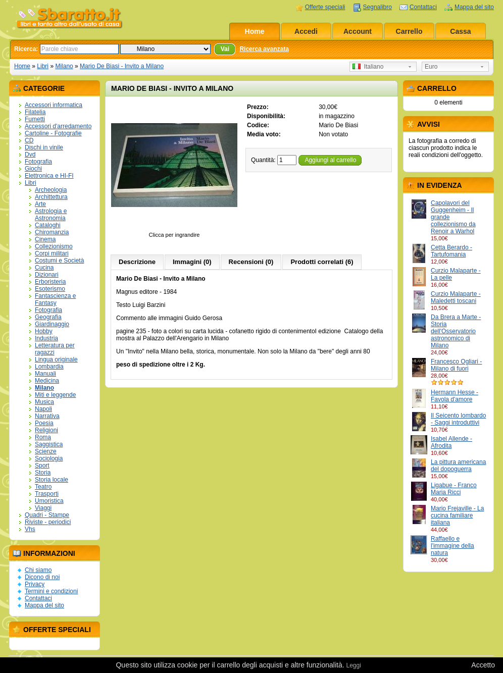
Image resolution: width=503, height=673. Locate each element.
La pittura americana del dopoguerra (458, 465)
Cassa (460, 31)
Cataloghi (48, 225)
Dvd (30, 154)
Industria (46, 338)
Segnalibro (377, 7)
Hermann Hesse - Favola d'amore (454, 396)
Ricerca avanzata (263, 49)
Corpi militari (52, 253)
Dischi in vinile (44, 147)
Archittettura (51, 196)
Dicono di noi (42, 577)
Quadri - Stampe (47, 515)
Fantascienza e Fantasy (55, 299)
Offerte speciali (325, 7)
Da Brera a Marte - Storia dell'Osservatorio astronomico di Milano (456, 331)
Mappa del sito (474, 7)
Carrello (409, 31)
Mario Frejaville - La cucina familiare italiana (457, 515)
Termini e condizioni (51, 591)
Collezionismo (54, 246)
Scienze (46, 451)
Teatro (43, 486)
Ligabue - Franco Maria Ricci (454, 489)
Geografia (48, 317)
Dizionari (47, 274)
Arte (40, 204)
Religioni (46, 430)
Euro (431, 66)
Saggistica (49, 444)
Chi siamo (38, 570)
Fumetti (35, 119)
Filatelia (35, 112)
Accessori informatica (53, 105)
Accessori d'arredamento (58, 126)
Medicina (47, 380)
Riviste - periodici (48, 522)
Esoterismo (50, 288)
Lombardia (49, 366)
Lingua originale (56, 359)
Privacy (34, 584)
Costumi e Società (59, 260)
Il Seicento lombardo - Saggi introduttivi (458, 419)
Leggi (353, 665)
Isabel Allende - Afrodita (451, 442)
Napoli (43, 408)
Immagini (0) (192, 262)
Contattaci (423, 7)
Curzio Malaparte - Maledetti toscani (456, 297)
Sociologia (49, 458)
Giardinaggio (52, 324)
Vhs (30, 529)
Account (357, 31)
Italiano (368, 66)
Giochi (33, 168)
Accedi (306, 31)
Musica (44, 401)
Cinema (45, 239)
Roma (43, 437)
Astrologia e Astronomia (51, 215)
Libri (42, 66)
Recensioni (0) (251, 262)
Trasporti (47, 493)
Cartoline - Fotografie (53, 133)
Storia (43, 472)
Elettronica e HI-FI (49, 175)
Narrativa (47, 416)
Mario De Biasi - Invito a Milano (122, 66)
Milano (64, 66)
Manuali (45, 373)
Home (255, 31)
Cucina (44, 267)
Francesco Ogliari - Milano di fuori (456, 365)
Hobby (44, 331)
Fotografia (38, 161)
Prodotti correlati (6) (321, 262)
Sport (42, 465)
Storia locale (51, 479)
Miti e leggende (55, 394)
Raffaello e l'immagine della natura (452, 545)
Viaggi (43, 507)
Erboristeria (50, 281)
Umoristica (49, 500)
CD (29, 140)
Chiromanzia (52, 232)
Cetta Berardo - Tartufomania (451, 251)
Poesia (44, 423)
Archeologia (51, 189)
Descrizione (137, 262)
